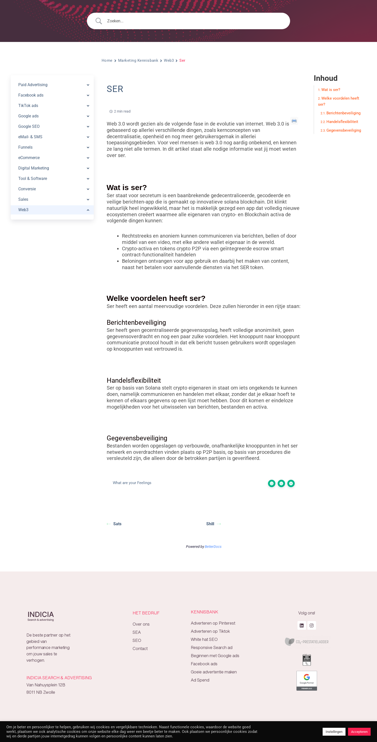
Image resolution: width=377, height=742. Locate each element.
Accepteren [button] (359, 732)
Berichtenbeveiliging (343, 113)
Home (107, 60)
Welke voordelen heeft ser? (338, 101)
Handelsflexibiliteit (342, 121)
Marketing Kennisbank (138, 60)
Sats (114, 523)
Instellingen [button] (334, 732)
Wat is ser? (330, 89)
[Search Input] (195, 21)
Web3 (169, 60)
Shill (213, 523)
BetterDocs (213, 547)
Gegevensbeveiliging (343, 130)
